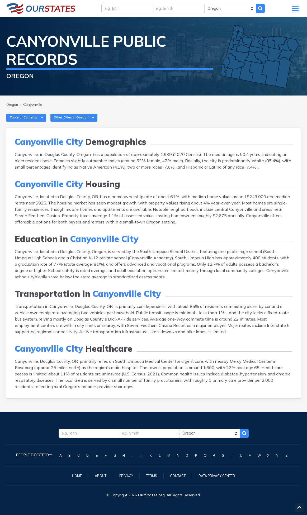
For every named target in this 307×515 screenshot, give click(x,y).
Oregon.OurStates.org (41, 9)
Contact (178, 475)
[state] (236, 9)
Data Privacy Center (220, 475)
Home (72, 475)
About (96, 475)
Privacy (123, 475)
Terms (150, 475)
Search (270, 9)
